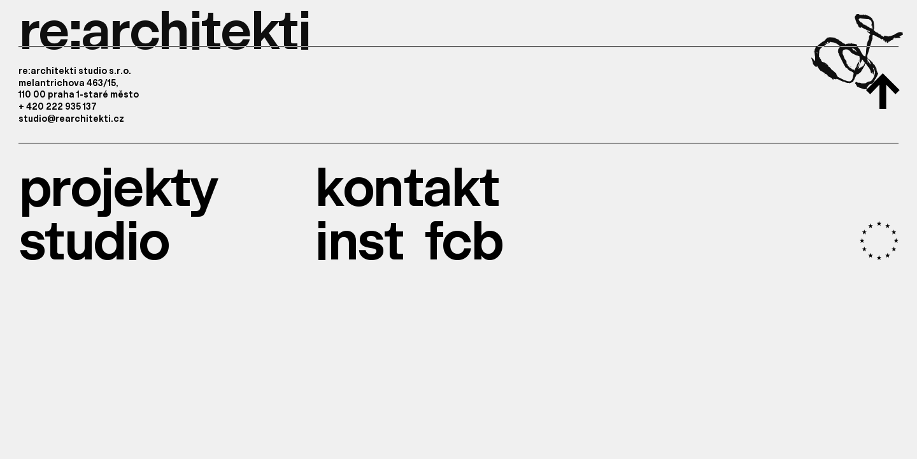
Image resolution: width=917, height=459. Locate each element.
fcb (463, 237)
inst (358, 237)
